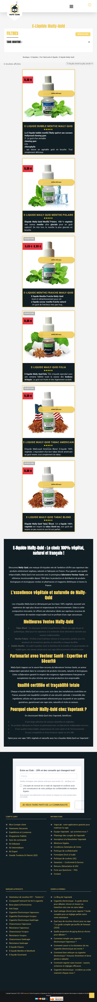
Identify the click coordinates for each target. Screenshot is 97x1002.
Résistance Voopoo (18, 935)
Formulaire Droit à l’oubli (64, 855)
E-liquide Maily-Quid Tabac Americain (48, 442)
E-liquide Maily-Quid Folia (48, 367)
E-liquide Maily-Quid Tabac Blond (48, 517)
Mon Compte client (17, 824)
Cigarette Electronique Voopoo (23, 916)
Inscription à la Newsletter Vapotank (70, 839)
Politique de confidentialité (65, 851)
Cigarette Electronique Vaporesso (24, 912)
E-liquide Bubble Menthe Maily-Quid (48, 126)
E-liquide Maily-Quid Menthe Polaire (48, 215)
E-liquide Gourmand (17, 955)
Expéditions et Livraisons (20, 832)
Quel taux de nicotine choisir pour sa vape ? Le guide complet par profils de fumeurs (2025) (72, 924)
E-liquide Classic (16, 947)
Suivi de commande (17, 840)
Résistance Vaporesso (19, 928)
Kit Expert (13, 851)
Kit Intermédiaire (16, 848)
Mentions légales (61, 843)
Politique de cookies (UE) (65, 858)
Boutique (26, 57)
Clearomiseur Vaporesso (20, 924)
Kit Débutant (14, 844)
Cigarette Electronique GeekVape (23, 920)
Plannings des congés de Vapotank (69, 835)
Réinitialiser (82, 34)
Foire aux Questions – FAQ (65, 870)
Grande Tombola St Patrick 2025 (23, 855)
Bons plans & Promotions (20, 905)
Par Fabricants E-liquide (49, 57)
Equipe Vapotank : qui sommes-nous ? (71, 831)
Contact (57, 874)
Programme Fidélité (17, 836)
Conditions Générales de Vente (67, 847)
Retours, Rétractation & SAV (66, 866)
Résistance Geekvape (18, 943)
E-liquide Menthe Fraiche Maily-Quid (48, 292)
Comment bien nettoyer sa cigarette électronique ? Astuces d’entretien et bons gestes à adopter (72, 955)
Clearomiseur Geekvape (19, 939)
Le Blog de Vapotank (63, 897)
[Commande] (79, 63)
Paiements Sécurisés (18, 828)
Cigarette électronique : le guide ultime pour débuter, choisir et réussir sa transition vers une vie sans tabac (71, 904)
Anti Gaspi (13, 908)
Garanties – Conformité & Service (68, 862)
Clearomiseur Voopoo (19, 931)
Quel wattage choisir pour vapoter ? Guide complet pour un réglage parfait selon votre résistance (72, 914)
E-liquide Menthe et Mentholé (22, 951)
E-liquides (34, 57)
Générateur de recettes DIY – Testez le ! (26, 897)
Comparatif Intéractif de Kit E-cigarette (26, 901)
